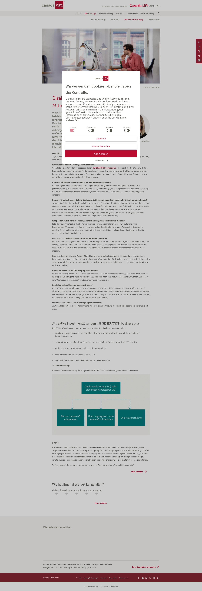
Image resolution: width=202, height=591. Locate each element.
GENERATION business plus (104, 167)
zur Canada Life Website (51, 578)
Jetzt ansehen (137, 472)
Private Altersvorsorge (98, 20)
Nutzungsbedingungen (90, 578)
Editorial (79, 13)
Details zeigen (99, 160)
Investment (119, 13)
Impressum (103, 578)
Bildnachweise (123, 578)
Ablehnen (101, 138)
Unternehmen (132, 13)
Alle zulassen (101, 154)
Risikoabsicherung (106, 13)
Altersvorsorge (90, 13)
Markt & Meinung (147, 13)
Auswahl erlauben (101, 146)
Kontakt (78, 578)
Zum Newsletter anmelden (144, 567)
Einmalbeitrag (114, 20)
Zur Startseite (101, 503)
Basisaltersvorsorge (154, 20)
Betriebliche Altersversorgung (133, 20)
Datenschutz (113, 578)
